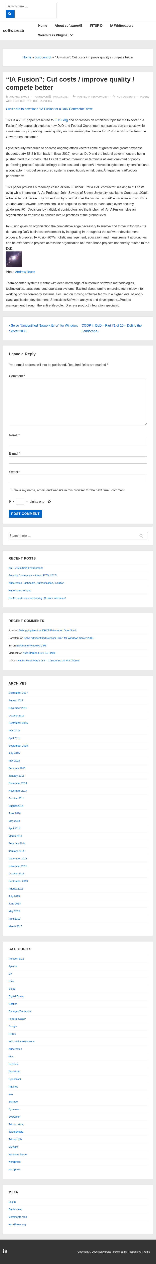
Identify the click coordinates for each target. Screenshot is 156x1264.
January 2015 (16, 775)
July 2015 (14, 753)
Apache (13, 966)
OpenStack (15, 1079)
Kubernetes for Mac (20, 590)
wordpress (15, 1161)
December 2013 (18, 858)
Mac (11, 1056)
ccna (11, 981)
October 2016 (16, 715)
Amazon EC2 (16, 958)
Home (42, 25)
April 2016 (14, 738)
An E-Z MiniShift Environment (26, 567)
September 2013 (18, 881)
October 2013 (16, 873)
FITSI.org (61, 120)
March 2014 (15, 835)
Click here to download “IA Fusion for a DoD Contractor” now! (49, 109)
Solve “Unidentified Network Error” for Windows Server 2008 (58, 637)
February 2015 (17, 768)
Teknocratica (16, 1124)
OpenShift (14, 1071)
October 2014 (16, 798)
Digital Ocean (16, 996)
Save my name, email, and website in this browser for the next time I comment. (69, 490)
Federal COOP (17, 1018)
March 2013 (15, 926)
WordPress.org (17, 1224)
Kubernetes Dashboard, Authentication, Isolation (36, 582)
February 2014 (17, 843)
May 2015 (14, 760)
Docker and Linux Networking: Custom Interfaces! (37, 598)
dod (36, 101)
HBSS (12, 1033)
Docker (13, 1003)
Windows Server (18, 1154)
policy (47, 101)
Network (13, 1064)
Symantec (14, 1109)
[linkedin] (5, 1252)
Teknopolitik (15, 1139)
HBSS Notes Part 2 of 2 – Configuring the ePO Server (49, 660)
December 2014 (18, 783)
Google (13, 1026)
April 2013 (14, 918)
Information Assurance (21, 1041)
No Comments (126, 96)
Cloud (12, 988)
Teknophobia (99, 96)
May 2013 (14, 911)
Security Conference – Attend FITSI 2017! (33, 575)
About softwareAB (69, 25)
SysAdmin (14, 1116)
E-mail (13, 453)
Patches (13, 1086)
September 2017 (18, 692)
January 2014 (16, 850)
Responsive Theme (139, 1251)
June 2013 (15, 903)
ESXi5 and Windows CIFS (31, 645)
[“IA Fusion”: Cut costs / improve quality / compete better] (60, 96)
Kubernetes (15, 1048)
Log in (12, 1201)
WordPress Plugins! (56, 34)
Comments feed (18, 1216)
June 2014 (15, 813)
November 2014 (18, 790)
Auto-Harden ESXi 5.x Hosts (39, 652)
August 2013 (16, 888)
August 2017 (16, 700)
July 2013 (14, 896)
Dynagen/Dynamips (20, 1011)
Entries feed (15, 1209)
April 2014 (14, 828)
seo (11, 1094)
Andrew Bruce (25, 272)
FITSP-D (96, 25)
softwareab (13, 30)
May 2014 (14, 820)
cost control (43, 57)
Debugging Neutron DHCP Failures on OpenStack (48, 630)
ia (41, 101)
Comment (17, 376)
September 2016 (18, 722)
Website (15, 472)
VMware (13, 1146)
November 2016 (18, 707)
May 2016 (14, 730)
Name (13, 435)
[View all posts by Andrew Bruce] (18, 96)
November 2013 (18, 866)
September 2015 (18, 745)
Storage (13, 1101)
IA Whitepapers (121, 25)
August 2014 (16, 805)
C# (10, 973)
